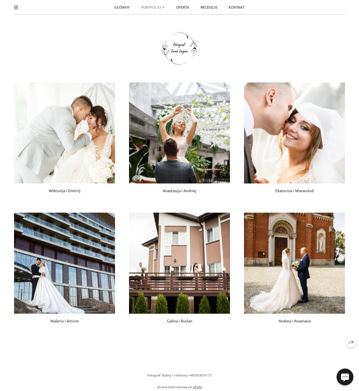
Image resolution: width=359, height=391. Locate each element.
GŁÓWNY (122, 6)
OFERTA (182, 6)
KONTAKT (237, 6)
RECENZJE (209, 6)
